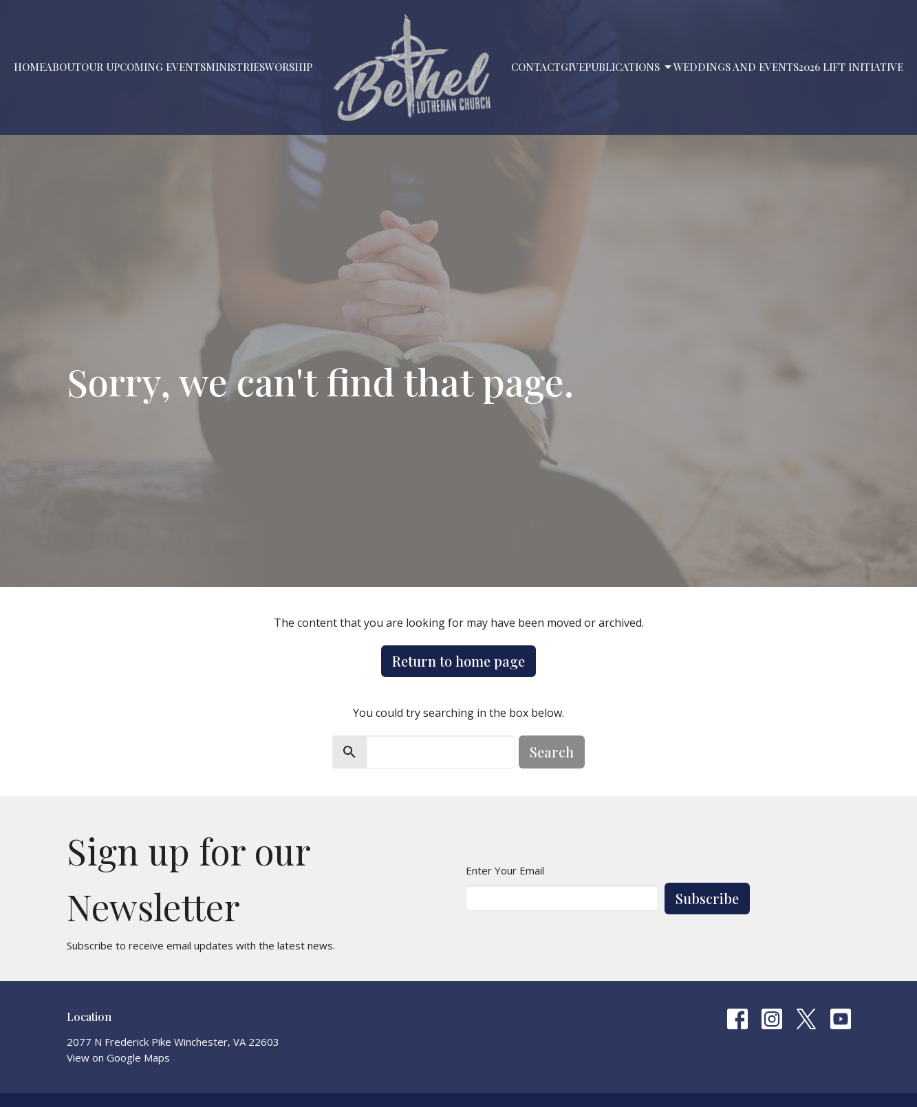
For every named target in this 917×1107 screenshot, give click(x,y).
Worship (288, 67)
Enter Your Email (505, 870)
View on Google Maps (118, 1057)
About (63, 67)
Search (552, 751)
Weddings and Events (736, 67)
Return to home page (458, 661)
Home (29, 67)
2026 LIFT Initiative (851, 67)
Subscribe (707, 898)
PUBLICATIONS (629, 67)
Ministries (235, 67)
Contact (536, 67)
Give (573, 67)
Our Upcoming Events (143, 67)
